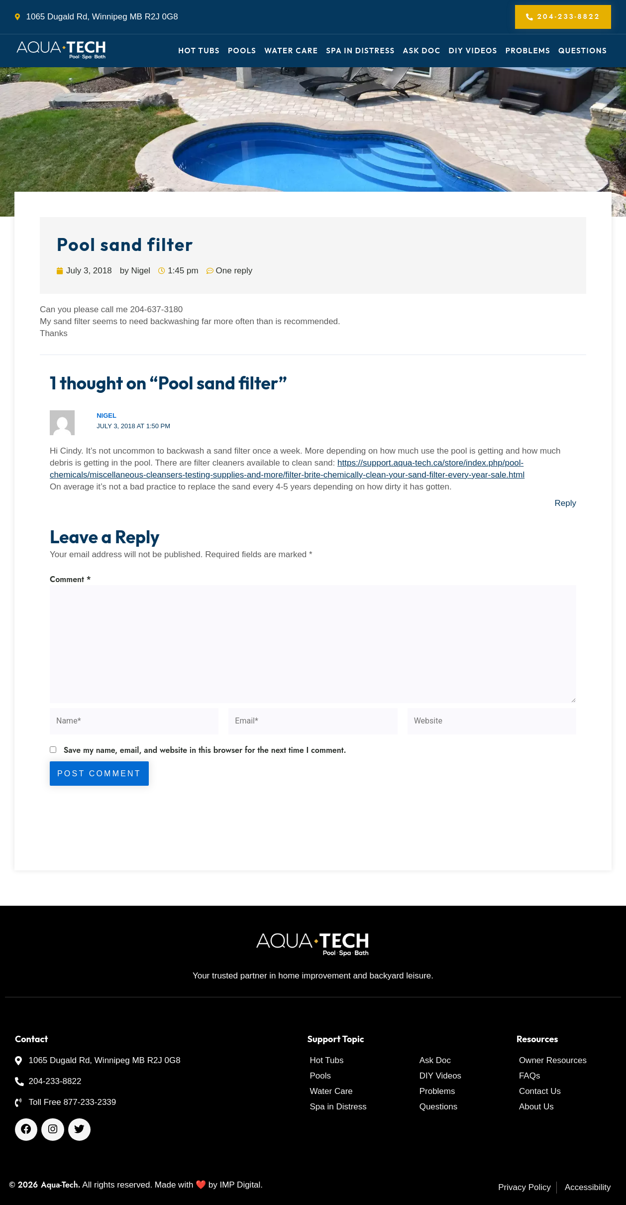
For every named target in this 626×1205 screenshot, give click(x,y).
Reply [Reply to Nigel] (565, 503)
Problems (528, 50)
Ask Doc (422, 50)
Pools (242, 50)
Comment (70, 579)
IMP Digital (239, 1185)
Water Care (291, 50)
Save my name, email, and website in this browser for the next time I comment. (205, 750)
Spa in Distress (360, 50)
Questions (582, 50)
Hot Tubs (199, 50)
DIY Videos (472, 50)
